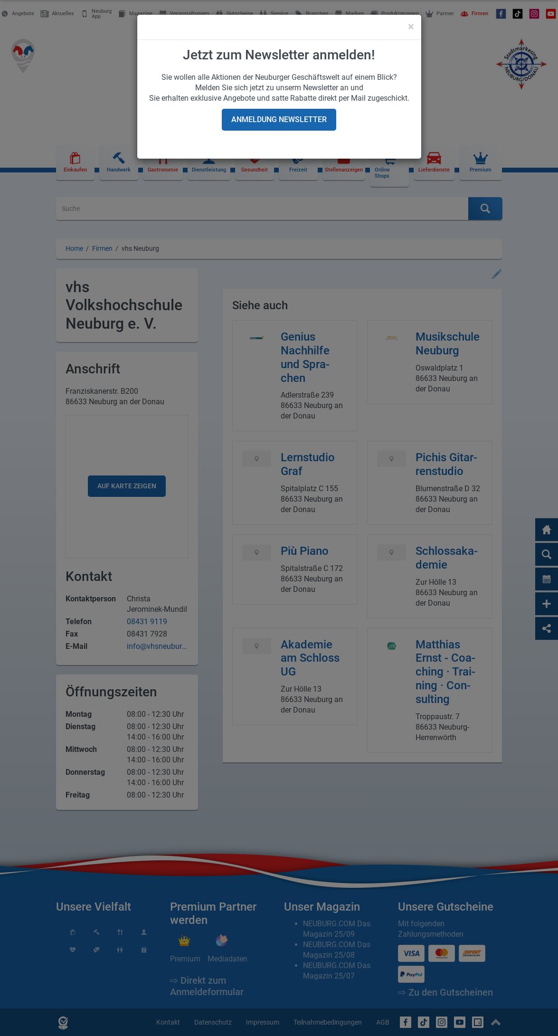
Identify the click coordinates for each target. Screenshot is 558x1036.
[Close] (411, 26)
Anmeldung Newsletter (279, 119)
